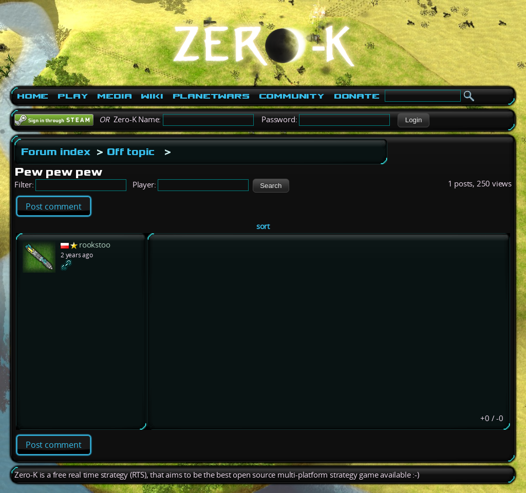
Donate (357, 96)
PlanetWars (211, 96)
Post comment (54, 206)
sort (263, 226)
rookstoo (94, 245)
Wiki (152, 96)
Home (32, 96)
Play (73, 96)
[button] (413, 120)
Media (114, 96)
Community (292, 96)
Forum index (55, 151)
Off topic (131, 151)
